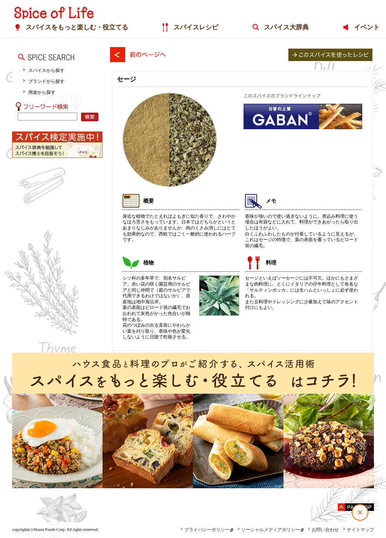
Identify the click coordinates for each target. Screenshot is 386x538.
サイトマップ (358, 529)
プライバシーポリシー (205, 529)
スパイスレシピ (190, 27)
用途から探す (41, 92)
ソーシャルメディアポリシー (268, 529)
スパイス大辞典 (283, 27)
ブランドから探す (46, 81)
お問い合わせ (323, 529)
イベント (367, 27)
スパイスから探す (46, 70)
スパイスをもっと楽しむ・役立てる (68, 27)
